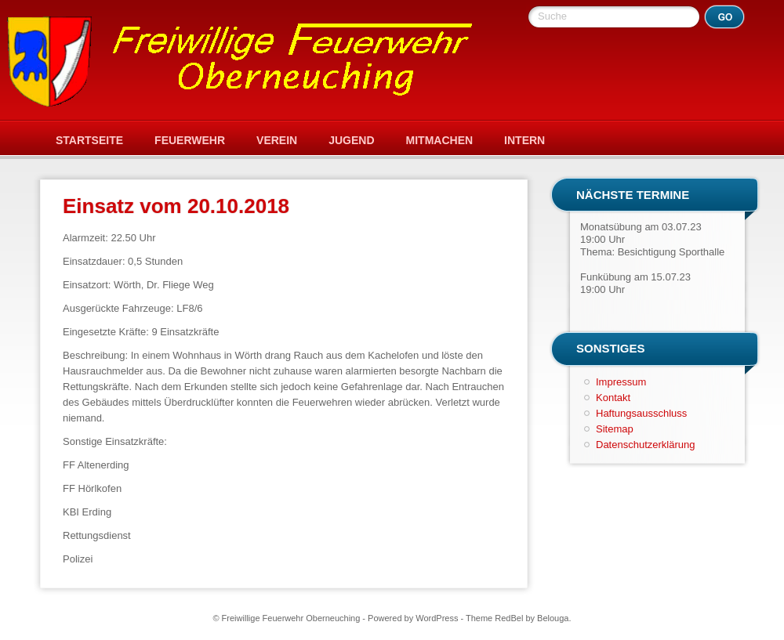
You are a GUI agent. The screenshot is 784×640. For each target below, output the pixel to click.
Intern (524, 140)
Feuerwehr (189, 140)
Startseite (89, 140)
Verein (276, 140)
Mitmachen (440, 140)
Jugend (351, 140)
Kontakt (613, 397)
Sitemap (614, 429)
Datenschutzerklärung (645, 444)
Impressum (621, 382)
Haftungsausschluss (641, 413)
